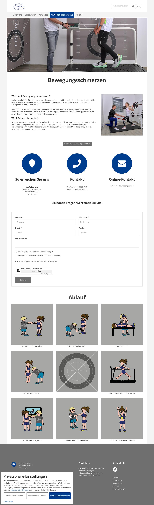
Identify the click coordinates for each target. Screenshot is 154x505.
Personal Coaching (72, 127)
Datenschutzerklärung (20, 490)
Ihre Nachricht (21, 239)
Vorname (19, 217)
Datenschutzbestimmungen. (48, 255)
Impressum (117, 480)
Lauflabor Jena (19, 6)
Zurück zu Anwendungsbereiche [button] (77, 143)
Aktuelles (43, 14)
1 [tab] (77, 68)
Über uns (17, 14)
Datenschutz (117, 483)
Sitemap (115, 486)
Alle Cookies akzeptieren (60, 495)
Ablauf (79, 14)
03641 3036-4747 (80, 187)
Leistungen (30, 14)
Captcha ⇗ (46, 274)
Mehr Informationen (14, 495)
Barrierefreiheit (118, 489)
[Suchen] (133, 6)
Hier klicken (36, 271)
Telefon (82, 228)
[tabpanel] (77, 45)
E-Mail (18, 228)
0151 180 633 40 (80, 189)
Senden (23, 280)
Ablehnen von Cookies (37, 495)
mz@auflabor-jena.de (124, 186)
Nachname (84, 217)
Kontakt (115, 477)
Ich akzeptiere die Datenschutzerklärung (35, 252)
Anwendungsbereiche (62, 14)
